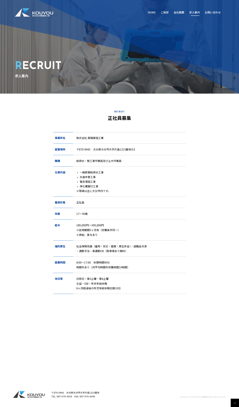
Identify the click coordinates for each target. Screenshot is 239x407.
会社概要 (179, 12)
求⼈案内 (194, 12)
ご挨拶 (165, 12)
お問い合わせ (213, 12)
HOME (152, 12)
